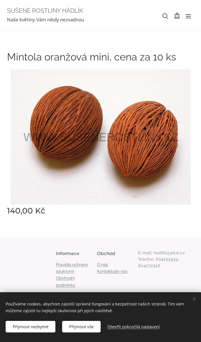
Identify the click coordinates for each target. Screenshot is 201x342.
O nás (102, 264)
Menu (188, 16)
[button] (165, 16)
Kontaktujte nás (112, 271)
